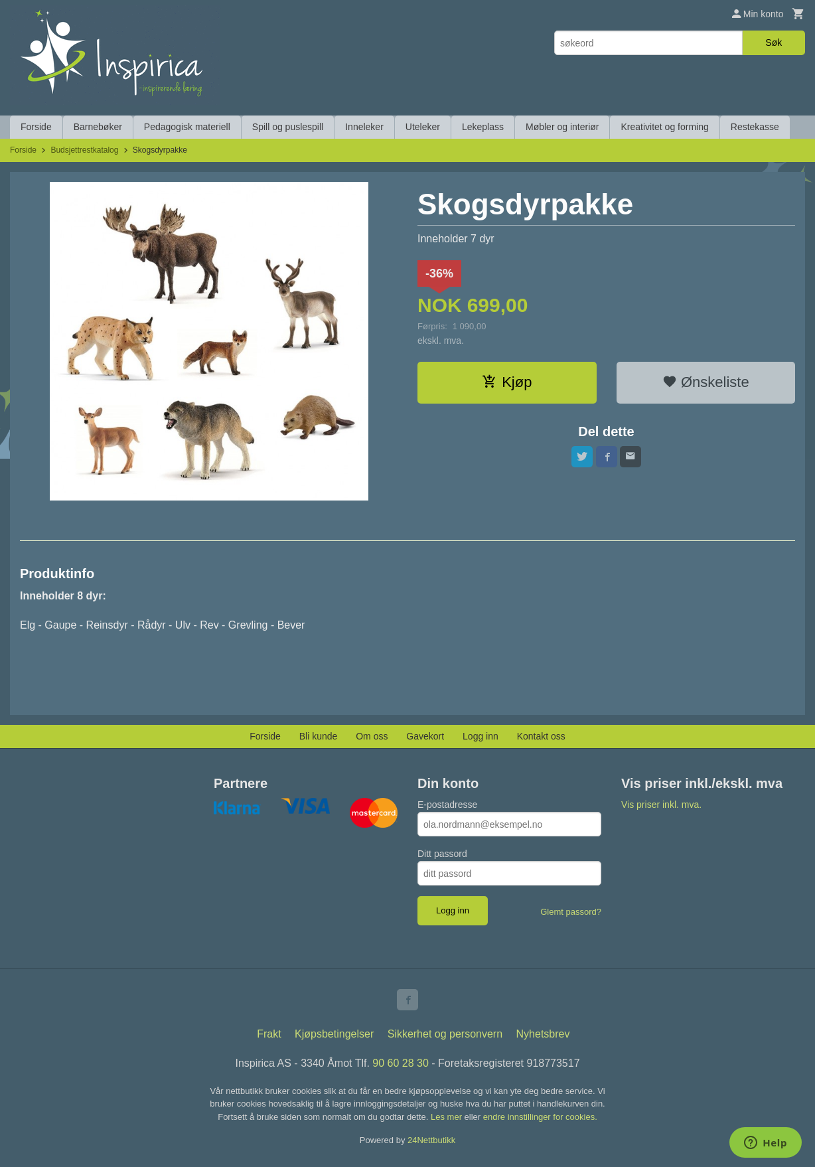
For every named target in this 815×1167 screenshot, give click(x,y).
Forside (36, 126)
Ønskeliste (705, 382)
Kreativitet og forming (664, 126)
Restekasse (755, 126)
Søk (773, 42)
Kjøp (507, 382)
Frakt (269, 1034)
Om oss (372, 736)
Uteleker (423, 126)
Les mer (448, 1117)
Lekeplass (483, 126)
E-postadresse (447, 804)
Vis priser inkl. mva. (661, 804)
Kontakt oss (541, 736)
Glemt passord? (570, 912)
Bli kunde (318, 736)
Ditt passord (442, 853)
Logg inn (480, 736)
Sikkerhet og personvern (445, 1034)
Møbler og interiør (562, 126)
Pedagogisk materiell (187, 126)
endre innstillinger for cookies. (540, 1117)
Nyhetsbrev (543, 1034)
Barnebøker (98, 126)
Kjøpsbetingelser (334, 1034)
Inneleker (364, 126)
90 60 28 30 (400, 1063)
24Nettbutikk (431, 1140)
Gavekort (425, 736)
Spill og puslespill (287, 126)
